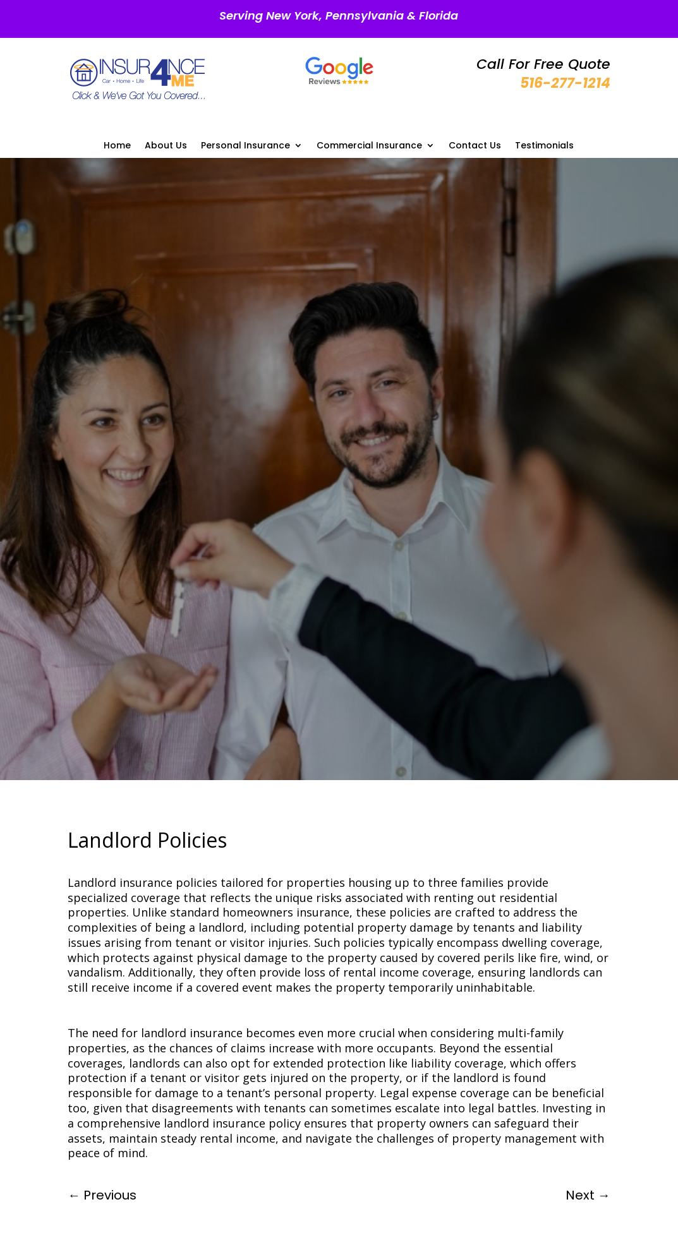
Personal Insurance (245, 146)
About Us (166, 146)
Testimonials (544, 146)
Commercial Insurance (369, 146)
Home (117, 146)
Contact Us (475, 146)
